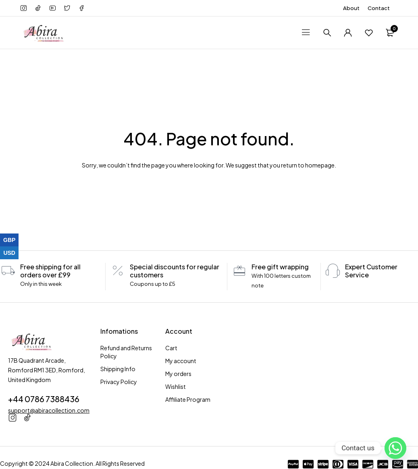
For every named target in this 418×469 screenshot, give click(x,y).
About (351, 8)
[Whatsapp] (395, 448)
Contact (379, 8)
